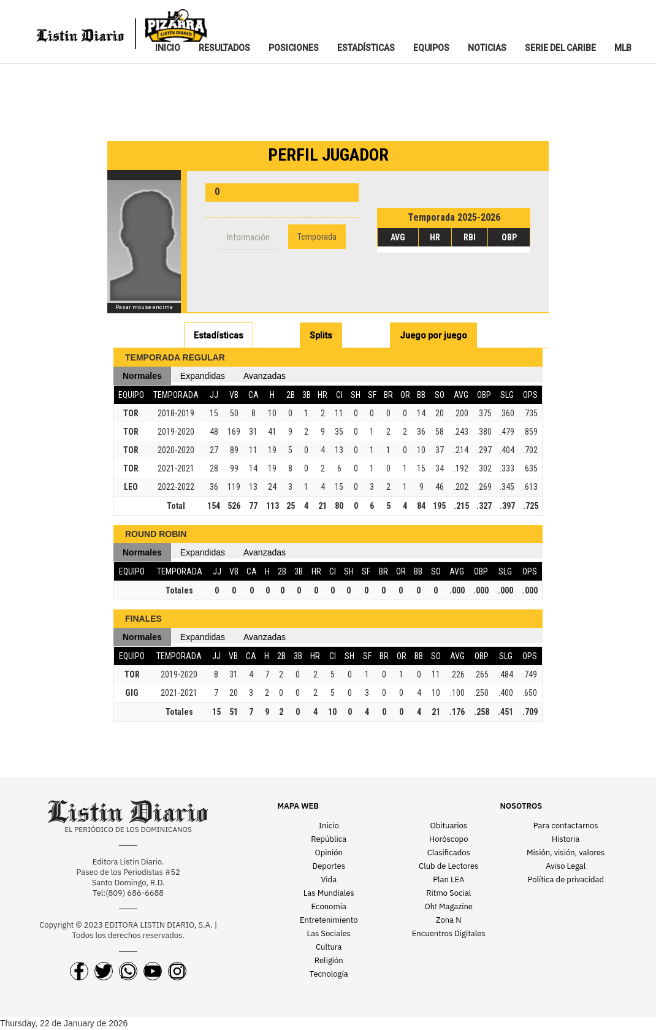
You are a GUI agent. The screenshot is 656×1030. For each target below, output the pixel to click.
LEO (131, 487)
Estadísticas (218, 335)
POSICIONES (294, 48)
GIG (132, 693)
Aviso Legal (565, 866)
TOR (131, 413)
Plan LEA (448, 879)
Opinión (329, 852)
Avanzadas (264, 376)
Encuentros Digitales (449, 933)
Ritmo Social (448, 893)
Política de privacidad (566, 879)
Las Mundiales (328, 893)
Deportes (329, 866)
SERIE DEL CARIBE (560, 48)
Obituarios (448, 825)
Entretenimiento (329, 920)
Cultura (329, 947)
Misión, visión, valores (566, 852)
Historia (565, 839)
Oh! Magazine (449, 906)
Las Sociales (329, 933)
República (328, 839)
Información (248, 237)
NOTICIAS (487, 48)
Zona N (448, 920)
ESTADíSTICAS (366, 48)
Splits (321, 335)
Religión (329, 960)
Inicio (329, 825)
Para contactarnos (565, 825)
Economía (328, 906)
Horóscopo (448, 839)
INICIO (167, 48)
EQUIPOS (431, 48)
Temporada (317, 237)
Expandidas (202, 376)
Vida (329, 879)
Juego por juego (433, 335)
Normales (142, 376)
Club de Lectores (448, 866)
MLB (622, 48)
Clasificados (448, 852)
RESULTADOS (224, 48)
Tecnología (329, 974)
